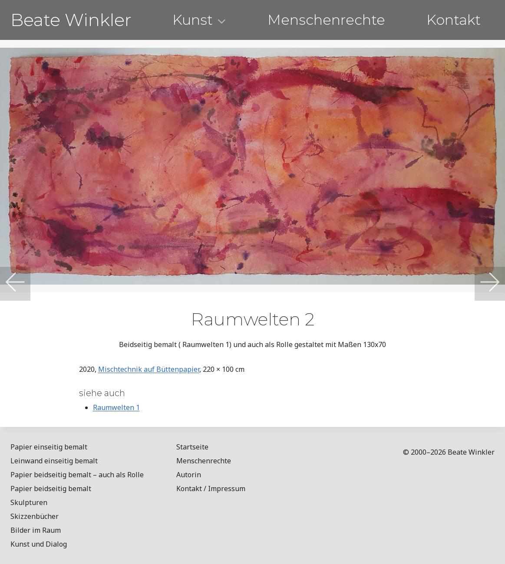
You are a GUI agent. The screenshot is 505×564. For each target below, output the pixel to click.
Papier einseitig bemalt (48, 447)
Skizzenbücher (34, 516)
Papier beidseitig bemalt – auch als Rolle (77, 474)
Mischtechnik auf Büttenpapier (148, 369)
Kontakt (453, 19)
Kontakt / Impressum (210, 488)
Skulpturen (28, 502)
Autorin (188, 474)
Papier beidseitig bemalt (50, 488)
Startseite (192, 447)
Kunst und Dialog (38, 544)
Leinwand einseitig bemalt (54, 461)
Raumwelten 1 (116, 407)
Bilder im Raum (35, 530)
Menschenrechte (326, 19)
